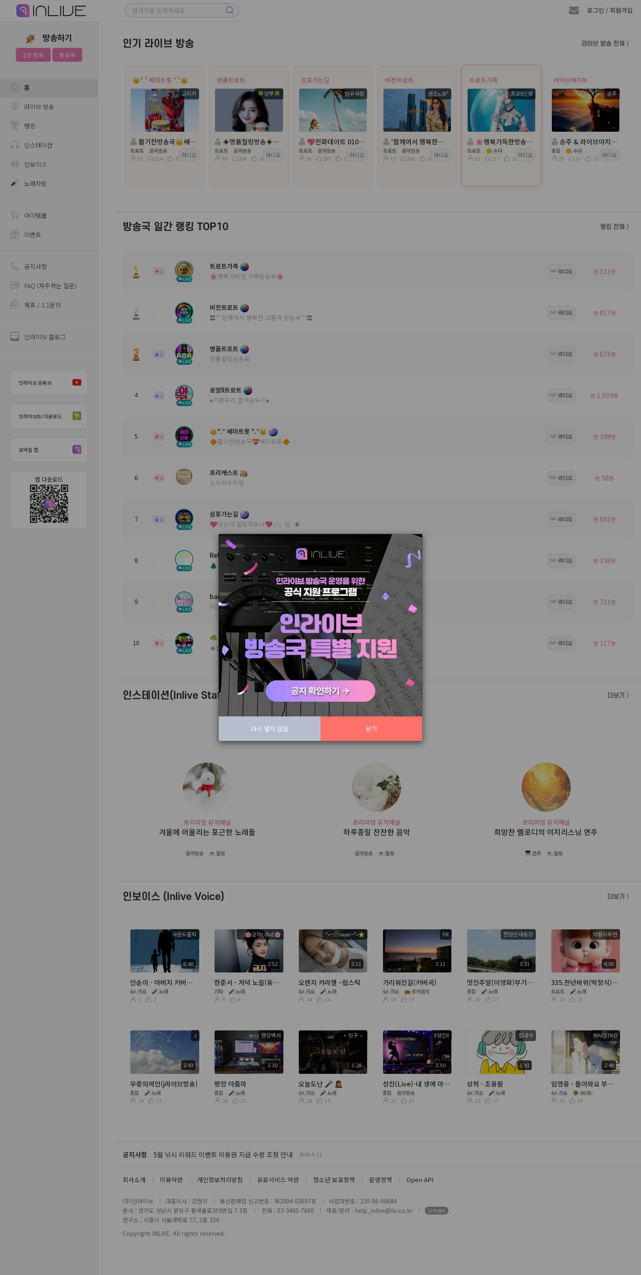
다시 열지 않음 (270, 728)
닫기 (371, 728)
